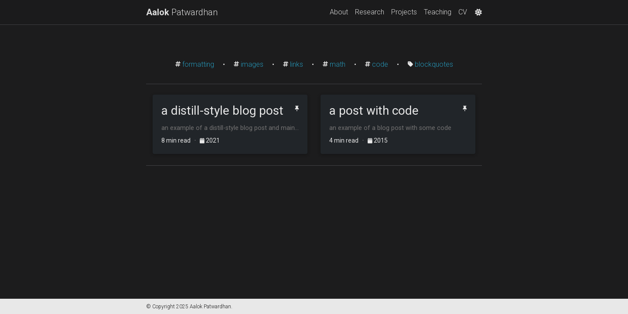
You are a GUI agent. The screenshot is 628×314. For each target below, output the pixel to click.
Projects (404, 12)
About (339, 12)
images (252, 64)
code (380, 64)
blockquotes (434, 64)
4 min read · (348, 140)
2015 (378, 140)
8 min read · (180, 140)
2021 (210, 140)
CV (462, 12)
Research (369, 12)
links (296, 64)
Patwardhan (182, 12)
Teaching (437, 12)
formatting (198, 64)
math (337, 64)
